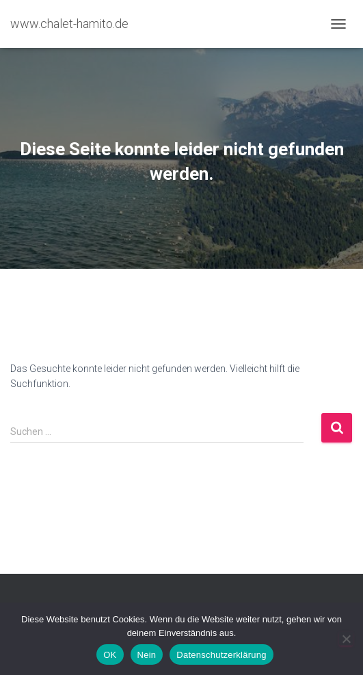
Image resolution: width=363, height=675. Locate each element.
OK (109, 655)
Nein (147, 655)
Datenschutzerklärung (221, 655)
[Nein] (346, 639)
